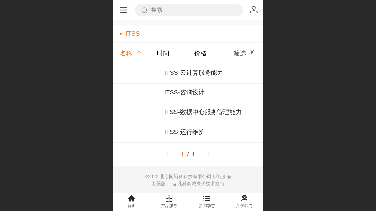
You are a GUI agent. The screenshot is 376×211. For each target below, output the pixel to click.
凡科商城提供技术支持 (198, 183)
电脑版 (159, 183)
